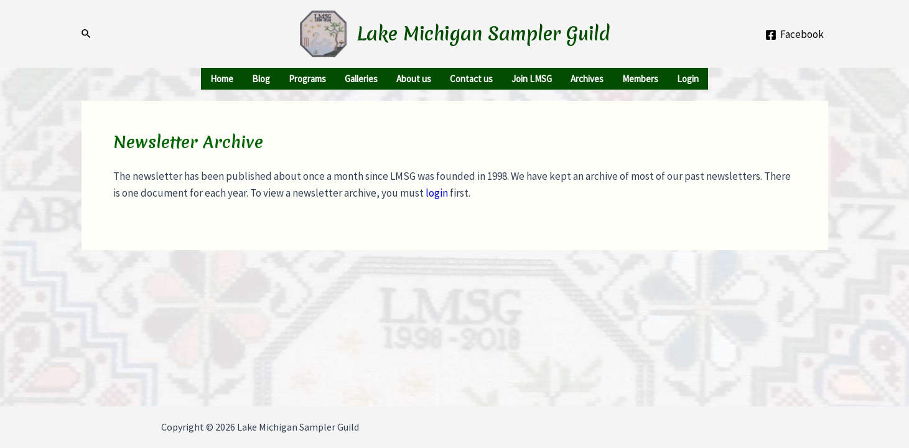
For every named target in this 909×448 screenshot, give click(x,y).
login (437, 193)
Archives (587, 79)
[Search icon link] (86, 34)
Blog (261, 79)
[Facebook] (794, 34)
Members (640, 79)
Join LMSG (531, 79)
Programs (307, 79)
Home (221, 79)
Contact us (471, 79)
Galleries (361, 79)
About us (413, 79)
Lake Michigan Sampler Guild (483, 34)
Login (688, 79)
